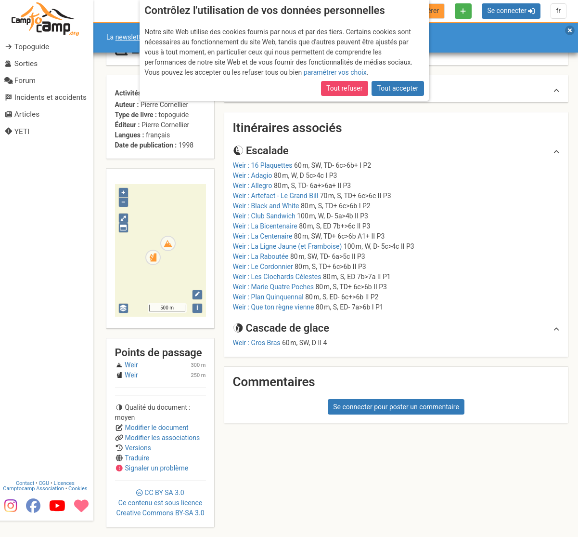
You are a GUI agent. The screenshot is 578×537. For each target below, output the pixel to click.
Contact (28, 500)
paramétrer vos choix (335, 72)
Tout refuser (344, 88)
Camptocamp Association (36, 505)
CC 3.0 (160, 503)
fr (558, 10)
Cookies (80, 505)
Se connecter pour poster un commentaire (396, 407)
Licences (67, 500)
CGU (47, 500)
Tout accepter (398, 88)
